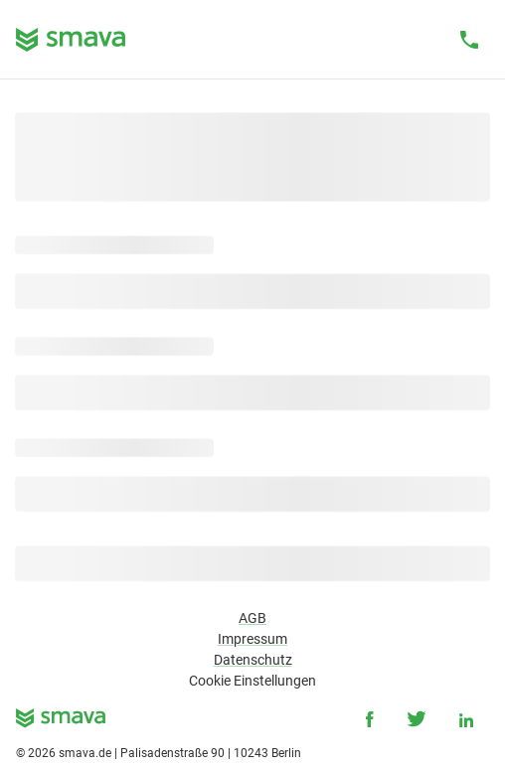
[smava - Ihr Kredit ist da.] (60, 721)
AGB (252, 618)
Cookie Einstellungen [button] (252, 681)
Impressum (252, 639)
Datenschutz (253, 660)
